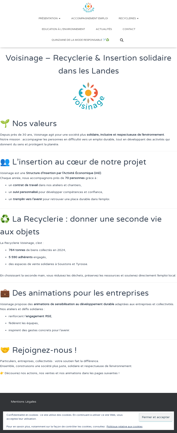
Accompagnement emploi (89, 18)
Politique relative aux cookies (124, 426)
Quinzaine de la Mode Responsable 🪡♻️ (80, 39)
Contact (129, 29)
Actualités (104, 29)
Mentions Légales (23, 401)
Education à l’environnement (63, 29)
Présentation (49, 18)
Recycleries (129, 18)
